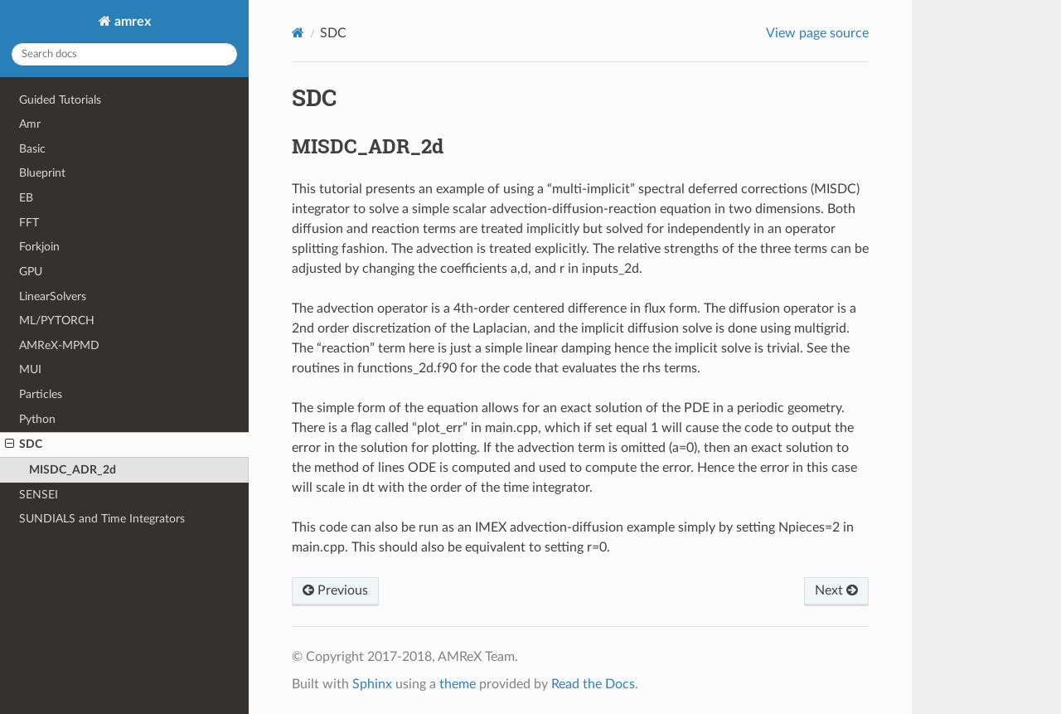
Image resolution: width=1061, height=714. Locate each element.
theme (457, 684)
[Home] (298, 33)
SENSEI (38, 494)
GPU (30, 271)
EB (26, 198)
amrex (131, 21)
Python (37, 419)
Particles (40, 394)
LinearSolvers (52, 296)
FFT (29, 222)
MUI (30, 369)
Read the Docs (593, 684)
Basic (32, 149)
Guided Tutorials (60, 100)
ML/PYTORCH (56, 320)
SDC (23, 444)
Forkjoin (39, 246)
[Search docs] (124, 54)
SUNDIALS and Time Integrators (102, 518)
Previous (335, 590)
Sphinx (372, 684)
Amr (30, 124)
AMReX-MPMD (59, 345)
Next (836, 590)
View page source (817, 33)
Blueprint (42, 173)
